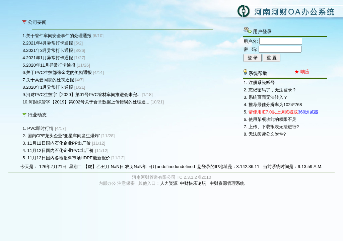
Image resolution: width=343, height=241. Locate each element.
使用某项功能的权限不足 (272, 119)
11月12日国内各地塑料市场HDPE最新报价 (68, 157)
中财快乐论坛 (193, 183)
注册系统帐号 (262, 82)
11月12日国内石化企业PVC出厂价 (60, 150)
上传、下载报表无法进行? (274, 126)
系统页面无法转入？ (268, 97)
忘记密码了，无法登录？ (272, 89)
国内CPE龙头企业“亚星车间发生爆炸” (63, 135)
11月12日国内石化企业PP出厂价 (59, 143)
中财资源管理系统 (227, 183)
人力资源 (169, 183)
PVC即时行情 (40, 128)
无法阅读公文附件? (267, 134)
